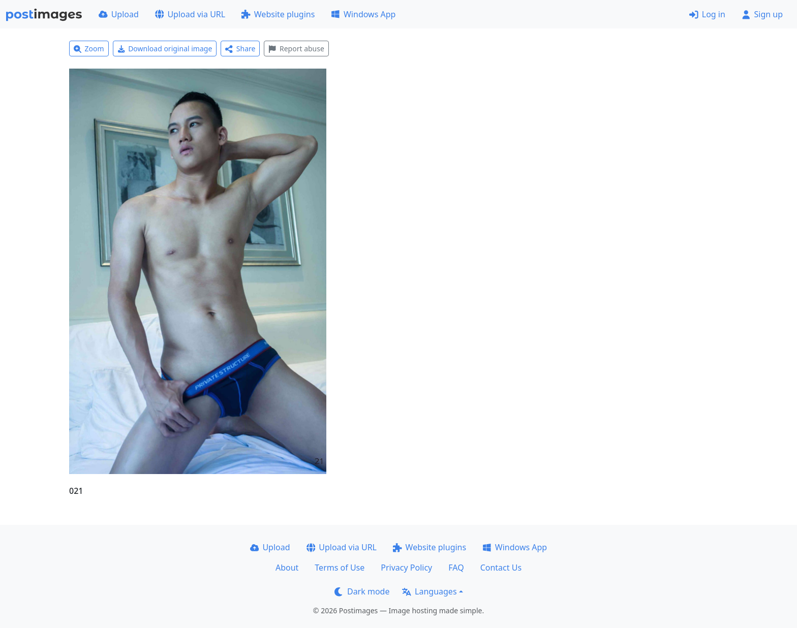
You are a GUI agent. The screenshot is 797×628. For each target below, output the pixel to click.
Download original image (164, 48)
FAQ (456, 567)
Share (240, 48)
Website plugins (278, 14)
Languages (429, 591)
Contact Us (501, 567)
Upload (119, 14)
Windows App (363, 14)
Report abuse (296, 48)
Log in (707, 14)
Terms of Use (339, 567)
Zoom (89, 48)
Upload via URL (190, 14)
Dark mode (361, 591)
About (286, 567)
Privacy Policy (406, 567)
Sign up (762, 14)
